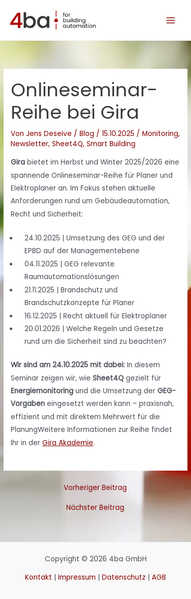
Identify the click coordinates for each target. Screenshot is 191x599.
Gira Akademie (67, 443)
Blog (86, 134)
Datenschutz (124, 577)
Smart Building (111, 144)
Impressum (77, 577)
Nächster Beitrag (95, 507)
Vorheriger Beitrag (95, 488)
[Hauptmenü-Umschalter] (170, 20)
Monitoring (160, 134)
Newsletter (29, 144)
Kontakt (38, 577)
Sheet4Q (67, 144)
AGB (159, 577)
